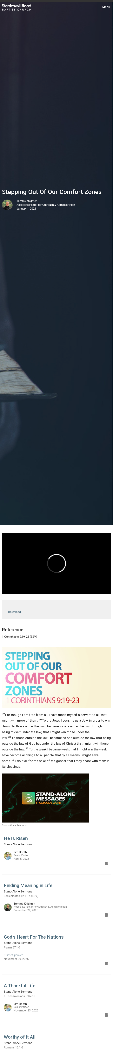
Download (14, 612)
